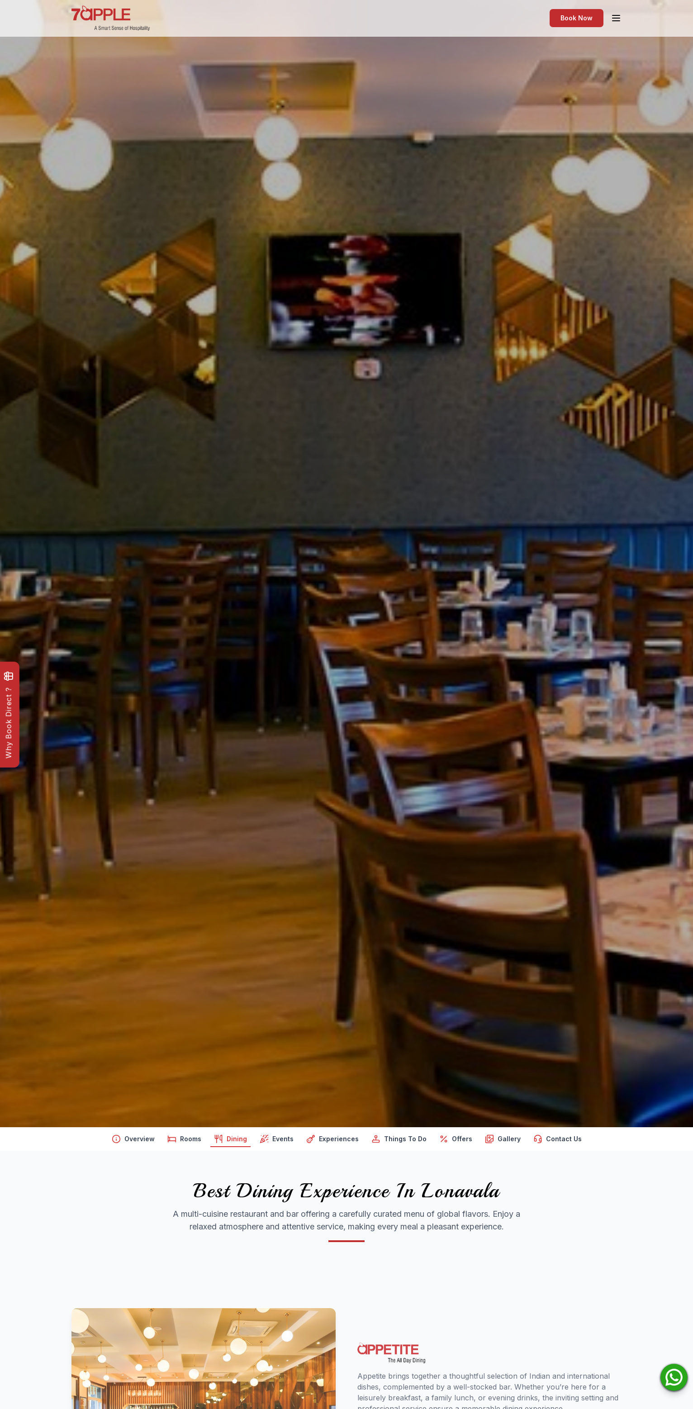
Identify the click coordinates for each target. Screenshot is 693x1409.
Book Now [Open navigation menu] (576, 18)
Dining (230, 1140)
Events (276, 1140)
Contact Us (557, 1140)
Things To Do (399, 1140)
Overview (133, 1140)
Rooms (184, 1140)
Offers (456, 1140)
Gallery (502, 1140)
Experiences (332, 1140)
